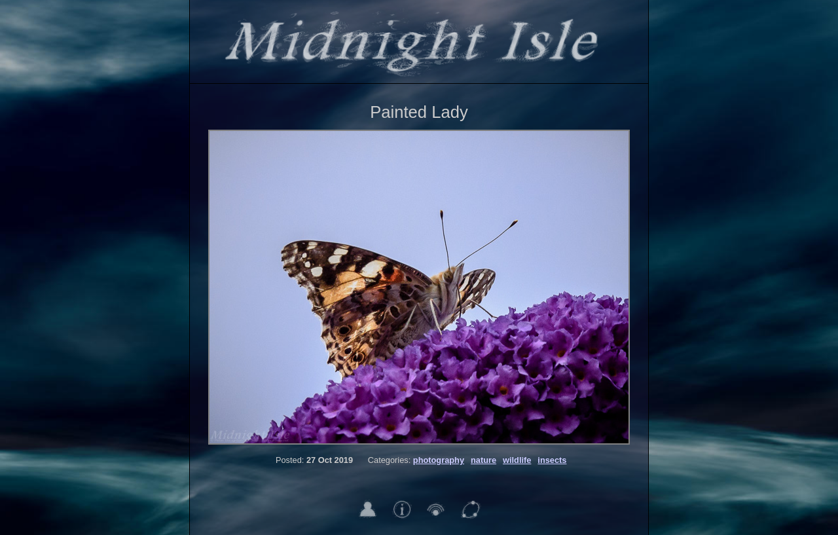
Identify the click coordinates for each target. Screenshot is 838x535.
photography (438, 460)
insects (551, 460)
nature (483, 460)
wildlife (517, 460)
